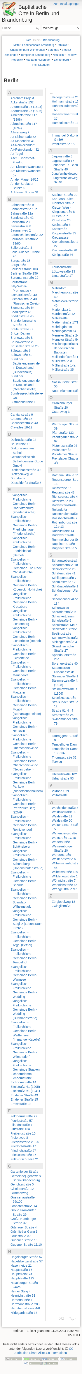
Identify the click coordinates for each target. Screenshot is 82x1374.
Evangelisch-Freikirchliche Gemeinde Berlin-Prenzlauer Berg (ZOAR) (23, 803)
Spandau (53, 49)
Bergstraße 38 (20, 260)
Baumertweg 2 (20, 230)
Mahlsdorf (59, 288)
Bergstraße (18, 265)
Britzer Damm (20, 333)
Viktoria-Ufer (60, 791)
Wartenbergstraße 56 (66, 833)
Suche (38, 28)
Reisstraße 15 (62, 488)
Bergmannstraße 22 (24, 277)
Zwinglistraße (61, 906)
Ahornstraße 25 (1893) (26, 106)
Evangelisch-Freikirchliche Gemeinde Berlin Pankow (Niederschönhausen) (26, 782)
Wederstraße (61, 842)
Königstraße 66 (62, 254)
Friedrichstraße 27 (23, 1150)
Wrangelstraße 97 (64, 889)
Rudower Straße (63, 535)
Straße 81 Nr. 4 (62, 710)
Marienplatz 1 (61, 309)
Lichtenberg (61, 59)
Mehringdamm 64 (64, 331)
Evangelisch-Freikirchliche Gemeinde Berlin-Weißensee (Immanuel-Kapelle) (25, 1031)
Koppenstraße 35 (64, 233)
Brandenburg (51, 40)
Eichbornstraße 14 (23, 1082)
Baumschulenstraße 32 (26, 235)
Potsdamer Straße (64, 454)
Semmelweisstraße (65, 637)
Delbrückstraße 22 (23, 439)
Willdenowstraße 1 (65, 876)
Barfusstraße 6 (20, 222)
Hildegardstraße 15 (23, 1312)
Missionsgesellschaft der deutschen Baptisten (66, 348)
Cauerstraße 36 (21, 419)
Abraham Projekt (22, 98)
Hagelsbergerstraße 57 (26, 1261)
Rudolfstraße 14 (63, 531)
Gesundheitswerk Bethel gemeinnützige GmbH (26, 461)
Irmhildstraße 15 (63, 144)
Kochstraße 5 (61, 224)
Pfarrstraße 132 (63, 432)
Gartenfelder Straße (24, 1171)
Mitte (16, 45)
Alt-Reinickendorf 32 (24, 149)
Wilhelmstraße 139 (65, 872)
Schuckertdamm (63, 616)
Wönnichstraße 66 (64, 885)
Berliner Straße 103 (24, 269)
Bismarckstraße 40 (23, 295)
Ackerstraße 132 (22, 102)
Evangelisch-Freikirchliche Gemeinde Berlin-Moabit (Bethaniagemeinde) (25, 705)
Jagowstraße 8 (62, 156)
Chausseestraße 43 (24, 423)
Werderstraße (61, 854)
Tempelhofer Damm (65, 744)
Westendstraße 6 (64, 859)
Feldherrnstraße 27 (23, 1116)
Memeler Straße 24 (65, 335)
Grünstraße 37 (20, 1236)
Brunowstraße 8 (21, 337)
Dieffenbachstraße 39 (25, 470)
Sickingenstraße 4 (64, 642)
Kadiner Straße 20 (64, 194)
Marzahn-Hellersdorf (38, 59)
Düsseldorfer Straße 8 (25, 482)
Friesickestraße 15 (23, 1155)
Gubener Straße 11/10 (26, 1244)
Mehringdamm (62, 327)
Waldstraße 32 (62, 816)
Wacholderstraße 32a (67, 807)
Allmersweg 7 (19, 132)
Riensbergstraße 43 (65, 496)
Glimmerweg (19, 1193)
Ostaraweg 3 (61, 411)
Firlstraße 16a (20, 1129)
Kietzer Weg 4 (62, 207)
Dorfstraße (17, 478)
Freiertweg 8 (19, 1137)
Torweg (57, 761)
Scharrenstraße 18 (65, 565)
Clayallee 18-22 (21, 427)
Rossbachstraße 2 (64, 518)
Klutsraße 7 (60, 216)
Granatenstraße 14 (23, 1206)
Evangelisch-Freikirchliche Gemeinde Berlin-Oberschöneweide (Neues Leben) (24, 761)
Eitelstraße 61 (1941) (25, 1091)
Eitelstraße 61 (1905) (25, 1086)
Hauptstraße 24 (21, 1274)
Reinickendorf (41, 64)
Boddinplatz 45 (20, 312)
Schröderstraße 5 (64, 612)
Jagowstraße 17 (63, 161)
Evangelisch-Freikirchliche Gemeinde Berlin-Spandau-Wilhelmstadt (23, 898)
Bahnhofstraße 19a (23, 209)
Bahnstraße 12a (21, 213)
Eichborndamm (21, 1074)
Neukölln (58, 54)
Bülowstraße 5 (20, 350)
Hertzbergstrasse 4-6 (25, 1308)
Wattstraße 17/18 (64, 837)
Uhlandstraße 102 (64, 774)
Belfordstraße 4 (21, 247)
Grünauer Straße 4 (23, 1227)
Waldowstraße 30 (64, 812)
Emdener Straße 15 (24, 1099)
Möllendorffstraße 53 (66, 357)
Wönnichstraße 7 (64, 880)
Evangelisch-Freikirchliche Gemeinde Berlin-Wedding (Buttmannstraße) (23, 1009)
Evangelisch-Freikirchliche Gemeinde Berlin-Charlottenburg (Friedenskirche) (23, 503)
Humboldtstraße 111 (66, 123)
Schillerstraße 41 (63, 573)
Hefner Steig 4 (20, 1291)
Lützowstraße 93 (63, 271)
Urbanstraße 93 (63, 778)
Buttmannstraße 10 (23, 402)
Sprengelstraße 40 (65, 663)
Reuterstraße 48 (63, 492)
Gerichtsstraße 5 (22, 1184)
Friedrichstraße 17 (23, 1146)
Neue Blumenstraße (66, 391)
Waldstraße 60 (62, 820)
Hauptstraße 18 (21, 1269)
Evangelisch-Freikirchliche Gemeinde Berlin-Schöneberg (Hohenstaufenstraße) (26, 859)
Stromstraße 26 (62, 715)
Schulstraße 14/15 (64, 625)
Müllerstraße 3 (62, 361)
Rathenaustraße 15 (65, 475)
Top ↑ (73, 1318)
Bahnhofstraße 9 (22, 205)
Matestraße (60, 318)
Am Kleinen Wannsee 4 (26, 166)
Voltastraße (60, 795)
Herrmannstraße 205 (25, 1304)
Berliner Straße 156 (24, 273)
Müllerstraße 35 (63, 369)
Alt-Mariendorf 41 (22, 141)
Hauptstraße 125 (22, 1278)
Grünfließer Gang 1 (23, 1231)
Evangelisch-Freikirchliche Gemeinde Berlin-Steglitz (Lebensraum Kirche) (26, 919)
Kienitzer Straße (63, 203)
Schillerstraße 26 (63, 569)
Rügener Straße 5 (64, 548)
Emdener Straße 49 (24, 1095)
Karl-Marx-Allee (62, 199)
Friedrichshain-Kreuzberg (38, 45)
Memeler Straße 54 (65, 339)
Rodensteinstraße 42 (66, 505)
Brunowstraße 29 (22, 342)
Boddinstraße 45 (22, 316)
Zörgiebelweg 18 (63, 901)
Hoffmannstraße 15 (65, 101)
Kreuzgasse (60, 237)
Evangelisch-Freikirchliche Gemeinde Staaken (25, 1065)
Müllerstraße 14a (63, 365)
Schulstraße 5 (61, 620)
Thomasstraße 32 (64, 757)
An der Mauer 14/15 (24, 179)
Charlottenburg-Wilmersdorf (27, 49)
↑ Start (27, 40)
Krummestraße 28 (64, 250)
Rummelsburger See (66, 539)
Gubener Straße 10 (23, 1240)
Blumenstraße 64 (22, 307)
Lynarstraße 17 (62, 275)
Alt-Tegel (16, 153)
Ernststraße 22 (20, 1104)
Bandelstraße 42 (22, 217)
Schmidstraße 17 (64, 582)
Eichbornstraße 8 (22, 1078)
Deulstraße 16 (20, 444)
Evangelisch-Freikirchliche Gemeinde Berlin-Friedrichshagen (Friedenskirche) (23, 525)
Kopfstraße (59, 229)
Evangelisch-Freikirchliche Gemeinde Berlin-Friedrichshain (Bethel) (23, 546)
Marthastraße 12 (63, 314)
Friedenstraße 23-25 (24, 1142)
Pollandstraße (61, 450)
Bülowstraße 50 (21, 355)
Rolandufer (59, 509)
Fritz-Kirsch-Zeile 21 (24, 1159)
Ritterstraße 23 (62, 501)
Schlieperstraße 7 (64, 578)
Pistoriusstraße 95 (64, 445)
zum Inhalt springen (67, 4)
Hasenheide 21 (21, 1265)
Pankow (62, 45)
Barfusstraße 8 (20, 226)
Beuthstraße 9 (20, 282)
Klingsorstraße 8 (63, 211)
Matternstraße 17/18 (66, 322)
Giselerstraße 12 (22, 1189)
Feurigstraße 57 (21, 1120)
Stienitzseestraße (64, 697)
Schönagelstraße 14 (66, 586)
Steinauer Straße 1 (65, 676)
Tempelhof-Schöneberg (35, 54)
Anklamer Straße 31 (24, 192)
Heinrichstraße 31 (22, 1295)
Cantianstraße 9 (21, 414)
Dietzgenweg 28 (21, 474)
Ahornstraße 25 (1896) (26, 111)
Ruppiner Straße (63, 544)
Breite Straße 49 (21, 329)
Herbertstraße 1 (21, 1300)
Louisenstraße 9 (63, 267)
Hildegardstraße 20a (66, 97)
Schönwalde (60, 607)
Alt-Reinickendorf (22, 145)
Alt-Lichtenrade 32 (23, 136)
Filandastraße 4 (21, 1125)
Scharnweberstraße (65, 560)
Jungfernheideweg (65, 173)
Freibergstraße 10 (22, 1133)
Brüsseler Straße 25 (24, 346)
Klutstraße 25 (61, 220)
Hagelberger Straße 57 (26, 1257)
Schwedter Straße (64, 629)
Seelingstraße (61, 633)
